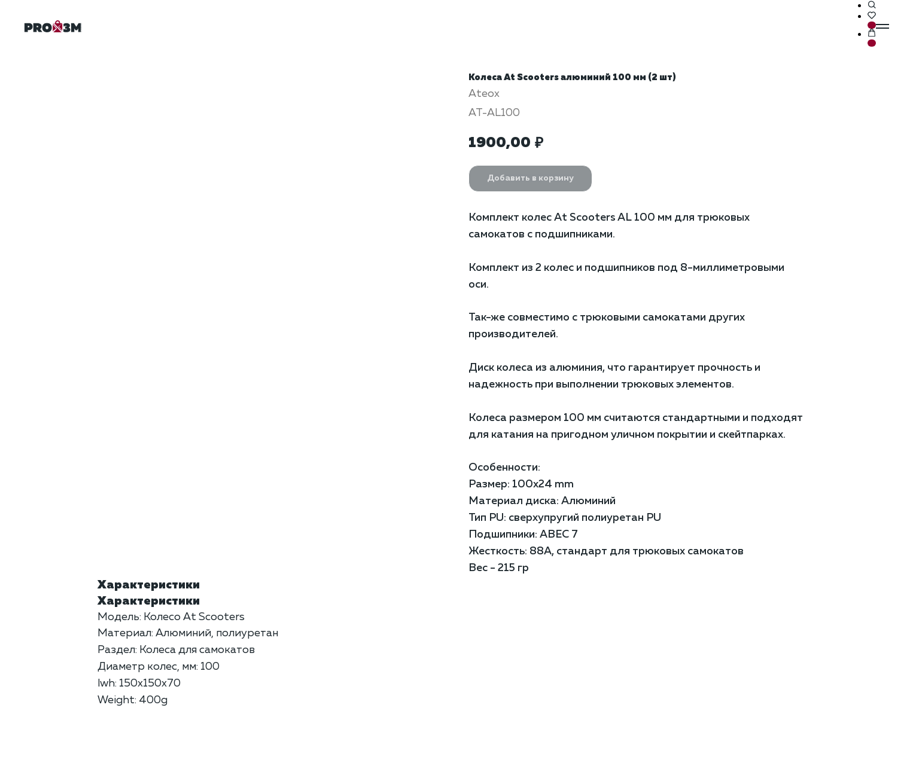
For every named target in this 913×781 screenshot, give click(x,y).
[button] (872, 5)
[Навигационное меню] (882, 26)
